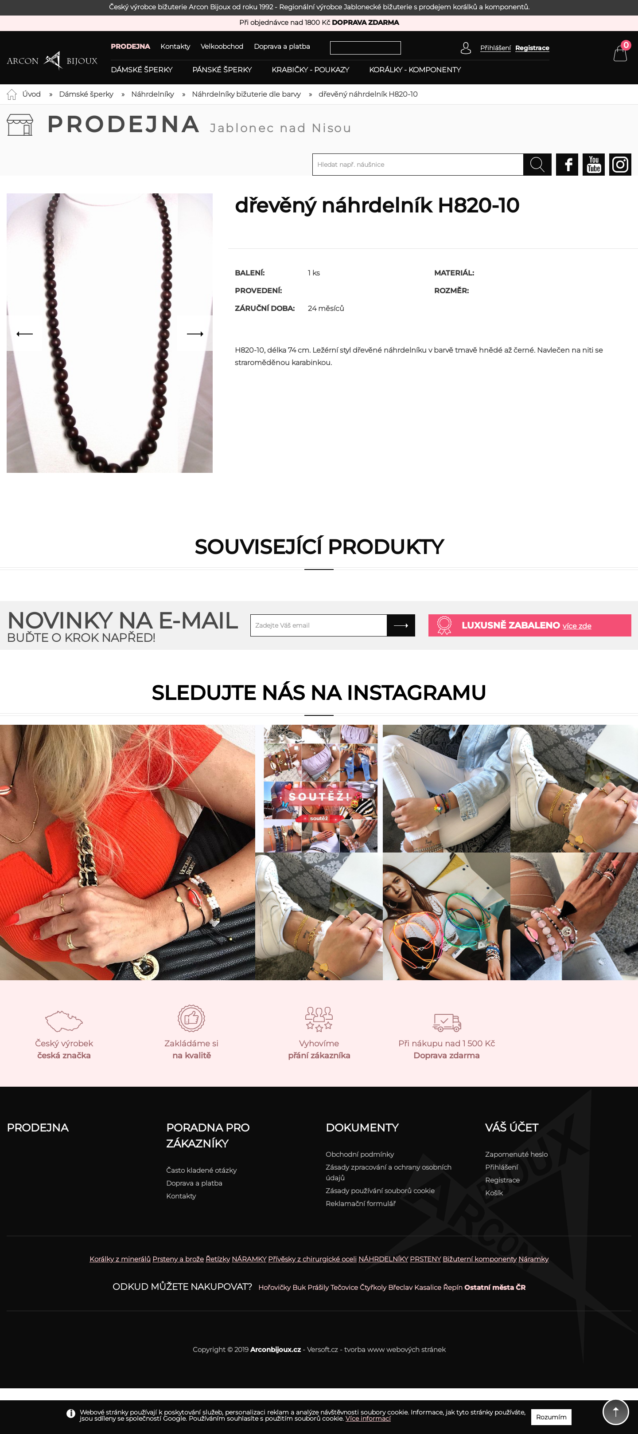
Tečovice (344, 1287)
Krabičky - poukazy (310, 70)
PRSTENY (425, 1259)
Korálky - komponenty (415, 70)
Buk (299, 1287)
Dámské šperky (141, 70)
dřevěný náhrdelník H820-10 (368, 94)
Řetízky (218, 1259)
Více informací (368, 1418)
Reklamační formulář (361, 1203)
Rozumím (551, 1417)
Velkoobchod (222, 46)
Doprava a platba (282, 46)
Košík (494, 1193)
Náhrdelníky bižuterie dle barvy (246, 94)
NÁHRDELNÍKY (383, 1259)
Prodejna (199, 124)
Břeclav (400, 1287)
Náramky (533, 1259)
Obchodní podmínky (360, 1154)
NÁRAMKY (249, 1259)
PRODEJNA (130, 46)
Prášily (318, 1287)
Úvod (31, 94)
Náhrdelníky (152, 94)
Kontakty (175, 46)
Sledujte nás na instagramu (319, 692)
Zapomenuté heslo (516, 1154)
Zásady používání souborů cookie (380, 1190)
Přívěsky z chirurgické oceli (312, 1259)
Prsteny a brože (178, 1259)
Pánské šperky (222, 70)
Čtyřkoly (373, 1287)
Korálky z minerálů (120, 1259)
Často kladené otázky (201, 1170)
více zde (577, 626)
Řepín (453, 1287)
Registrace (532, 48)
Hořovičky (274, 1287)
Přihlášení (501, 1167)
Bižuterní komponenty (480, 1259)
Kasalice (427, 1287)
